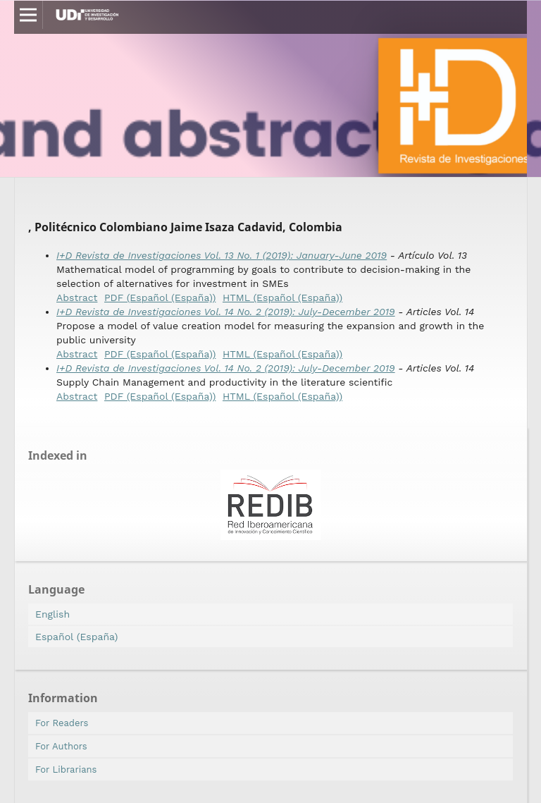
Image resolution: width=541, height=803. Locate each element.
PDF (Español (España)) (160, 297)
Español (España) (76, 636)
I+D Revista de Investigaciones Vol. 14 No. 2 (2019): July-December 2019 (225, 311)
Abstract (76, 297)
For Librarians (66, 769)
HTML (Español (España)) (282, 297)
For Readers (61, 723)
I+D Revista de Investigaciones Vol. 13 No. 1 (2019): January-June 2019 (221, 255)
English (52, 614)
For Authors (61, 746)
